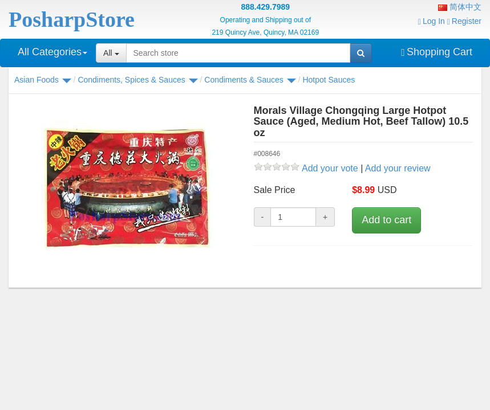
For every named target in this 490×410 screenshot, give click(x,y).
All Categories (52, 52)
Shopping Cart (436, 52)
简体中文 (459, 6)
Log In (431, 21)
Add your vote (330, 168)
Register (464, 21)
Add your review (398, 168)
